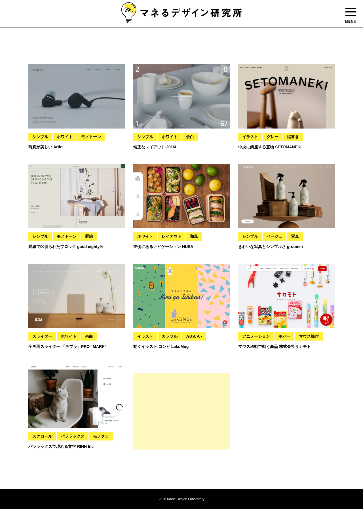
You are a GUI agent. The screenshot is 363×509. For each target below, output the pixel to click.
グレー (272, 136)
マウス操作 (309, 336)
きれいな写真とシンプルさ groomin (270, 246)
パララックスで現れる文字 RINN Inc (61, 446)
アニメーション (256, 336)
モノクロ (101, 436)
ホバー (284, 336)
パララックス (73, 436)
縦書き (293, 136)
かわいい (194, 336)
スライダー (42, 336)
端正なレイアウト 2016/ (154, 147)
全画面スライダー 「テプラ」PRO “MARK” (67, 346)
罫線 (89, 236)
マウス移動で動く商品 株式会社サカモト (274, 346)
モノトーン (91, 136)
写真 (295, 236)
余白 (190, 136)
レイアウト (172, 236)
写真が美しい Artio (45, 147)
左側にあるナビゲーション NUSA (163, 246)
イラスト (250, 136)
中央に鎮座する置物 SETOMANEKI (269, 147)
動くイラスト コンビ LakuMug (161, 346)
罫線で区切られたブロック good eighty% (65, 246)
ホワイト (65, 136)
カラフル (170, 336)
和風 (194, 236)
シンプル (40, 136)
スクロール (42, 436)
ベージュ (274, 236)
